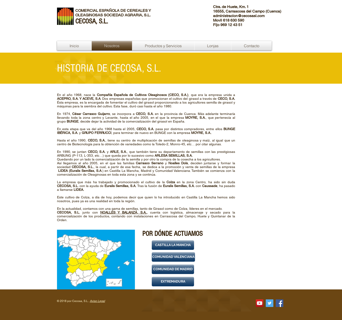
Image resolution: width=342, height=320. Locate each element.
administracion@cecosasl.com (239, 16)
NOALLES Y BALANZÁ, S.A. (123, 212)
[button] (173, 245)
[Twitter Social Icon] (269, 303)
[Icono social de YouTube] (259, 303)
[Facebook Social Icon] (279, 303)
